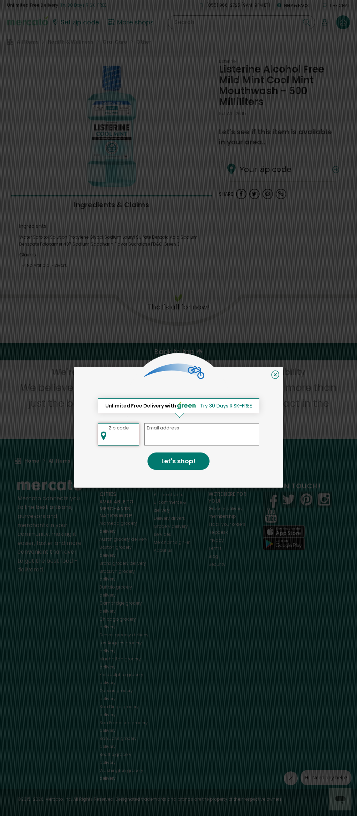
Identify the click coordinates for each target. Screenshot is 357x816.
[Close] (275, 374)
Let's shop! (178, 461)
